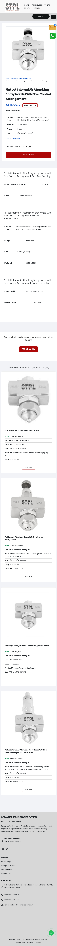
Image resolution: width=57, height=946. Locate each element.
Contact (41, 16)
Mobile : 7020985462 (12, 895)
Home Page (6, 861)
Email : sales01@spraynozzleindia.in (19, 905)
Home (7, 78)
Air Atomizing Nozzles (24, 78)
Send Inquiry (28, 155)
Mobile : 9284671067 (12, 900)
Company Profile (8, 865)
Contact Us (6, 873)
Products (13, 78)
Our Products (6, 869)
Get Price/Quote (30, 106)
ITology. (38, 942)
